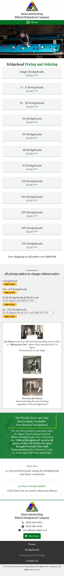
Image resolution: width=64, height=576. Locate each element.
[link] (32, 544)
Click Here (32, 466)
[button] (32, 22)
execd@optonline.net (35, 530)
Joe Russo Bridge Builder (32, 486)
